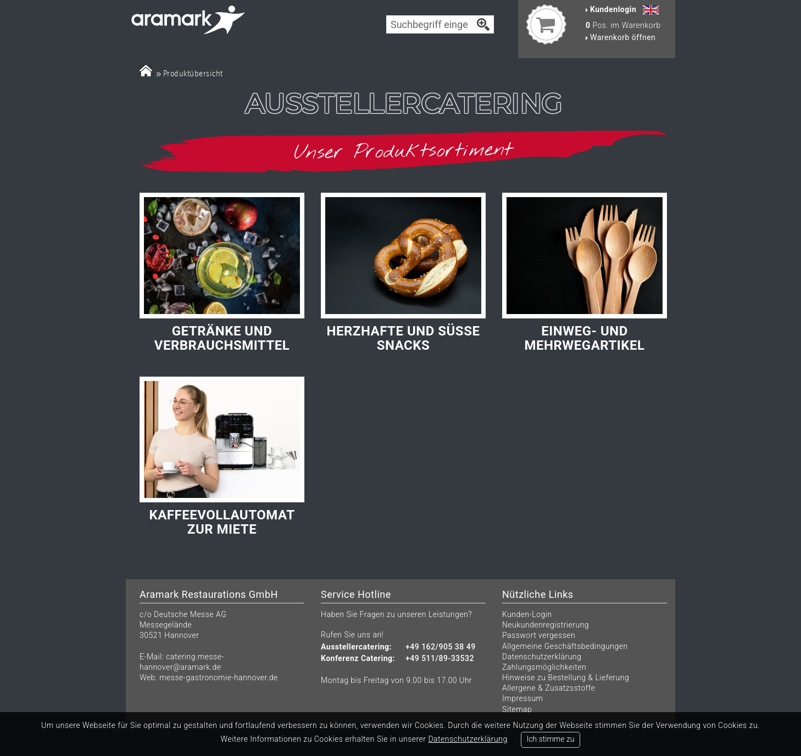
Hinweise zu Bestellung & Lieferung (565, 677)
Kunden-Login (527, 614)
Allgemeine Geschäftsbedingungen (565, 646)
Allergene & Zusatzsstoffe (548, 688)
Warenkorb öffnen (620, 37)
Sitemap (517, 709)
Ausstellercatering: (356, 647)
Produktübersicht (193, 73)
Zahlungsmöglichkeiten (544, 667)
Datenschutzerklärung (541, 656)
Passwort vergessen (538, 635)
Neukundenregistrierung (545, 624)
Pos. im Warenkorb (623, 25)
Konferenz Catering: (358, 658)
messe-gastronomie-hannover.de (218, 677)
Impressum (522, 698)
